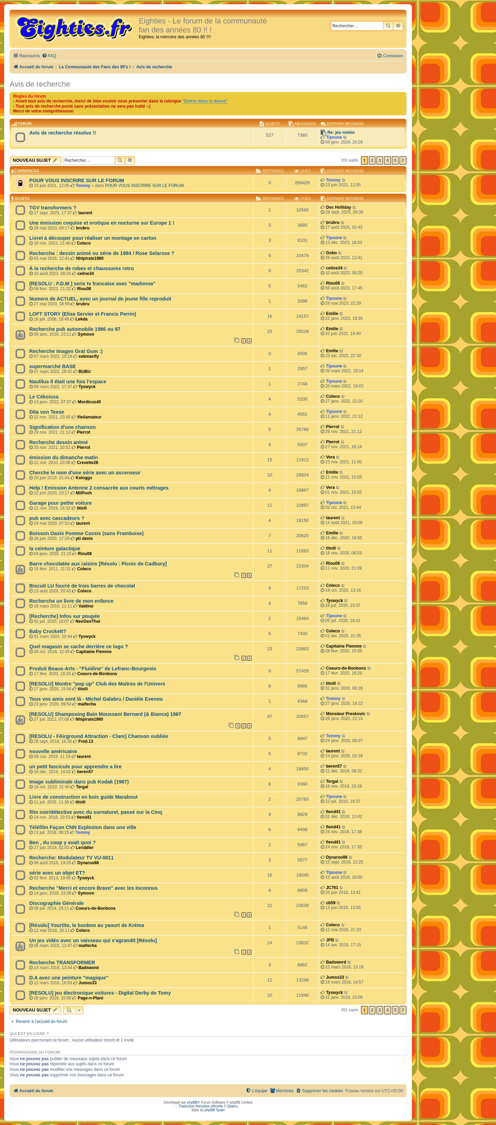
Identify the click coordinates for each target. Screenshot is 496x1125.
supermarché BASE (52, 366)
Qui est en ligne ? (29, 1034)
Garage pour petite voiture (60, 503)
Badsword (89, 967)
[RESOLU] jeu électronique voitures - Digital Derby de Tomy (100, 993)
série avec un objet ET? (57, 873)
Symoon (86, 334)
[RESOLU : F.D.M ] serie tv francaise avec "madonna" (92, 283)
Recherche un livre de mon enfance (71, 601)
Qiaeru (232, 1106)
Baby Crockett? (47, 631)
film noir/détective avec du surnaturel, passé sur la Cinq (95, 812)
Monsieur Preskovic (345, 713)
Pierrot (83, 432)
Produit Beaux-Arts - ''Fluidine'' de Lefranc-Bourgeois (92, 668)
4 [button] (387, 160)
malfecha (87, 704)
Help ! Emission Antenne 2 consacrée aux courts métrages (98, 488)
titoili (82, 508)
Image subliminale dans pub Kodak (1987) (79, 781)
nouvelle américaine (53, 751)
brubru (83, 228)
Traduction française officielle (200, 1106)
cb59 (330, 902)
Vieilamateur (89, 417)
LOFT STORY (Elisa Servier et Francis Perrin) (82, 314)
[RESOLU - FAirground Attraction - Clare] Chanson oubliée (98, 736)
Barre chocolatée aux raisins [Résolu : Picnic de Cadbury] (98, 563)
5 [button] (395, 160)
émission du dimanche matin (63, 457)
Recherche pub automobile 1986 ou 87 (75, 329)
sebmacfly (89, 356)
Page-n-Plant (90, 998)
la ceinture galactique (54, 548)
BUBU (85, 371)
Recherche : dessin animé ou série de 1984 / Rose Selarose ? (101, 253)
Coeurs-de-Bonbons (97, 673)
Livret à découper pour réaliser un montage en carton (92, 238)
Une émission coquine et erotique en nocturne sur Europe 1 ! (101, 223)
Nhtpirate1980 (90, 258)
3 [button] (380, 160)
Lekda (81, 319)
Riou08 (84, 288)
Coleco (84, 243)
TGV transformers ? (52, 207)
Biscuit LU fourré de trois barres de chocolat (82, 586)
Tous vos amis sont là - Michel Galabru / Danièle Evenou (96, 699)
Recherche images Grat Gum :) (66, 351)
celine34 (86, 273)
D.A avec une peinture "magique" (68, 977)
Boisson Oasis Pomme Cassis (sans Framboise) (86, 533)
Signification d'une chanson (62, 427)
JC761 (332, 887)
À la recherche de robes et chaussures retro (81, 268)
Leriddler (85, 847)
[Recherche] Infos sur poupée (64, 616)
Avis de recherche (40, 84)
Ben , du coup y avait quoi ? (62, 842)
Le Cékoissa (44, 396)
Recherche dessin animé (58, 442)
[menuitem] (49, 56)
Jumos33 (87, 982)
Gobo (331, 252)
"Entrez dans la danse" (205, 101)
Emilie (332, 313)
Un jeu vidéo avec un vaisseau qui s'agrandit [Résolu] (93, 940)
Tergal (82, 786)
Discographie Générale (56, 903)
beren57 (85, 771)
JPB (330, 940)
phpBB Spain (215, 1110)
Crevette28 (87, 462)
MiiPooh (84, 493)
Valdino (86, 606)
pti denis (84, 538)
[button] (403, 160)
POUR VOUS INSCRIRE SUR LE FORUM (76, 180)
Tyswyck (87, 386)
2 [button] (372, 160)
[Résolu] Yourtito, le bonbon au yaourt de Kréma (86, 925)
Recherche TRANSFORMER (62, 962)
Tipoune (334, 137)
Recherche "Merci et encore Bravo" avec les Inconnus (93, 888)
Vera (330, 457)
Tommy (83, 185)
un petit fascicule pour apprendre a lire (75, 766)
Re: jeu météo (340, 132)
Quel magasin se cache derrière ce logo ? (78, 646)
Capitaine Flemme (94, 651)
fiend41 (84, 817)
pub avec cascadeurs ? (56, 518)
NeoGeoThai (87, 621)
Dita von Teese (46, 412)
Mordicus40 (89, 401)
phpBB (192, 1102)
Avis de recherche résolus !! (62, 133)
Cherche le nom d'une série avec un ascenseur (85, 472)
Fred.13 (85, 741)
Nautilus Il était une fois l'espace (67, 381)
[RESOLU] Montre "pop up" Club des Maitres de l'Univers (97, 684)
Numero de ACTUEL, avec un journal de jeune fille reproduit (100, 299)
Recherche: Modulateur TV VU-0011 (71, 857)
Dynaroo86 (88, 862)
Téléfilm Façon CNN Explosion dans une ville (82, 827)
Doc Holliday (338, 207)
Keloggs (84, 477)
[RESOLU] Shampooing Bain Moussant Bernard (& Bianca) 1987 (105, 714)
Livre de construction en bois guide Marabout (83, 797)
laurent (85, 212)
